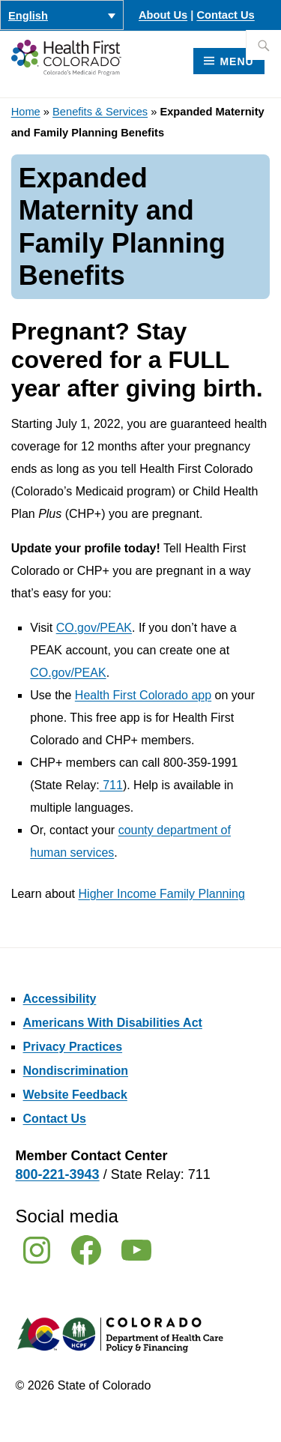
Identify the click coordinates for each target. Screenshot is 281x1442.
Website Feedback (75, 1094)
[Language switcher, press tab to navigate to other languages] (62, 15)
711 (111, 785)
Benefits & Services (100, 112)
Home (25, 112)
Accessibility (60, 998)
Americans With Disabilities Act (112, 1022)
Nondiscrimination (75, 1070)
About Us (163, 15)
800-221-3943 (58, 1174)
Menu (236, 61)
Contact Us (225, 15)
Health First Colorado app (143, 695)
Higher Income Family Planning (162, 893)
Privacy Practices (73, 1046)
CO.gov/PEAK (94, 627)
